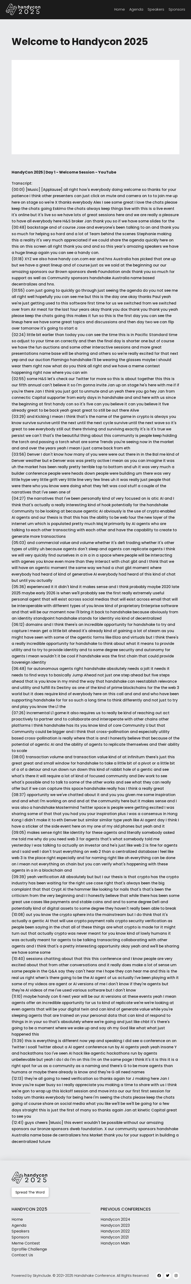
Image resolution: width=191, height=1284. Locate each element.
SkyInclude (42, 1275)
